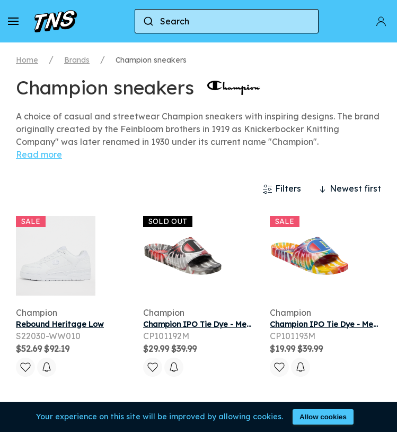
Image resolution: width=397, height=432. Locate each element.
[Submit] (147, 21)
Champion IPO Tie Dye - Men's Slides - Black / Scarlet (244, 324)
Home (27, 60)
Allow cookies (323, 417)
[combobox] (227, 21)
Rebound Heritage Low (60, 324)
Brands (77, 60)
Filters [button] (281, 189)
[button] (13, 21)
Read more (39, 154)
